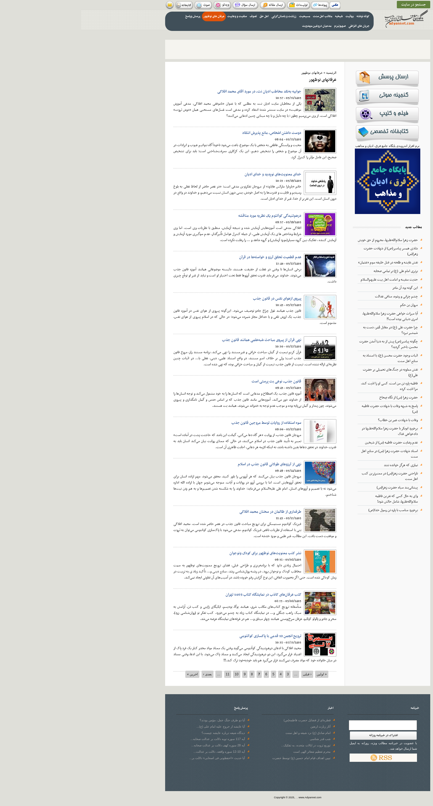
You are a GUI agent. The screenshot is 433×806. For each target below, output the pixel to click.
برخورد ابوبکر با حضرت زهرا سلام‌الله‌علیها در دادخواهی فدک (309, 431)
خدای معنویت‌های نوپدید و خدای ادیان (191, 174)
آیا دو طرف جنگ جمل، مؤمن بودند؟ (141, 720)
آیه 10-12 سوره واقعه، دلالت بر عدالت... (138, 751)
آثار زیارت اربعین (239, 726)
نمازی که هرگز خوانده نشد (320, 465)
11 (146, 674)
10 (155, 674)
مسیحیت (223, 16)
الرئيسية (250, 72)
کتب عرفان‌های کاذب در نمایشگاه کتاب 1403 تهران (182, 594)
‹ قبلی (226, 674)
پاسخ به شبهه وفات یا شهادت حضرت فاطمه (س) (309, 409)
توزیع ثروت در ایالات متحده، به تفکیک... (224, 745)
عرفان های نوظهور (132, 16)
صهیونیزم (259, 26)
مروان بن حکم (328, 305)
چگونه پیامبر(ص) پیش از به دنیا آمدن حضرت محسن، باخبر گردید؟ (307, 344)
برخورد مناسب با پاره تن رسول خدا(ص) (312, 510)
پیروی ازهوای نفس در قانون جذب (196, 298)
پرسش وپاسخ (111, 16)
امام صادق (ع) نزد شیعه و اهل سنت (226, 732)
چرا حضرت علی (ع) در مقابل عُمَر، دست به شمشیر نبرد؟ (309, 330)
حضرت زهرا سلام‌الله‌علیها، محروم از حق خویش (307, 240)
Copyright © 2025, (204, 797)
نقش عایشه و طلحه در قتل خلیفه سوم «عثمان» (307, 263)
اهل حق (183, 16)
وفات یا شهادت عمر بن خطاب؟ (317, 420)
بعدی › (126, 674)
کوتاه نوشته (281, 16)
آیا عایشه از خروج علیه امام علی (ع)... (139, 726)
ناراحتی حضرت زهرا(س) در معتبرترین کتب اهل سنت (309, 476)
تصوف (172, 16)
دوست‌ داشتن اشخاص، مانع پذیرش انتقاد (190, 133)
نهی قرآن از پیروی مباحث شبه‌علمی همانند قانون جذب (180, 340)
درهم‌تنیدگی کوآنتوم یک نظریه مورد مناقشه (188, 216)
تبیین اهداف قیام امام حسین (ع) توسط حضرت (220, 758)
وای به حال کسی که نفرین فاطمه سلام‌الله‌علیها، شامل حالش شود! (315, 499)
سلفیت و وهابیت (156, 16)
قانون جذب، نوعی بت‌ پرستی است (195, 381)
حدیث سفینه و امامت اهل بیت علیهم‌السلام (308, 280)
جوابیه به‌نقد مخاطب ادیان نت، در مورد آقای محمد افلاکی (178, 91)
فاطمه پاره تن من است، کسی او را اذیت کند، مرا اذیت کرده (308, 386)
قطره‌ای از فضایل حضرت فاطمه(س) (225, 720)
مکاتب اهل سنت (241, 16)
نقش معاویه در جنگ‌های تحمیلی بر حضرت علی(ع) (309, 372)
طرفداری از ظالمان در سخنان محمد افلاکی (189, 512)
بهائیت (268, 16)
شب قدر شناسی (239, 739)
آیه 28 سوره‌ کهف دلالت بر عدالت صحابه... (137, 745)
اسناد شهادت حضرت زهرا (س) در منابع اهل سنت (308, 454)
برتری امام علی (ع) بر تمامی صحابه (314, 271)
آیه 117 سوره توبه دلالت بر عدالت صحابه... (136, 739)
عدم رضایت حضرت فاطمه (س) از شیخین (310, 443)
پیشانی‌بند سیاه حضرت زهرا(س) (316, 488)
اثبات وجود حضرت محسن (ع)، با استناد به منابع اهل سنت (309, 358)
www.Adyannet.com (228, 797)
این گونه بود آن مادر (324, 288)
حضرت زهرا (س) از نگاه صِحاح (317, 398)
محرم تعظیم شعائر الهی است (230, 751)
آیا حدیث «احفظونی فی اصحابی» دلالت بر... (136, 758)
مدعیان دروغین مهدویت (235, 26)
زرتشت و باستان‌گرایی (202, 16)
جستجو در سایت (332, 4)
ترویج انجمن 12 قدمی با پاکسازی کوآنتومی (189, 636)
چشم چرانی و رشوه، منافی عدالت (315, 297)
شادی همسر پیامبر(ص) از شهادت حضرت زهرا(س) (309, 251)
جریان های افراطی (277, 26)
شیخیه (258, 16)
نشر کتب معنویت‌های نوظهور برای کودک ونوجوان (184, 553)
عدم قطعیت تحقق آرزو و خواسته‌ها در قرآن (189, 257)
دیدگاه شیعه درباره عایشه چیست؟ (141, 732)
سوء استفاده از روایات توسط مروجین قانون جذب (185, 423)
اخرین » (111, 674)
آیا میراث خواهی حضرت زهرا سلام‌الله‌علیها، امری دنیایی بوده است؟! (309, 316)
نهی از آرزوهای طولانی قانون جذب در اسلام (188, 464)
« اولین (240, 674)
